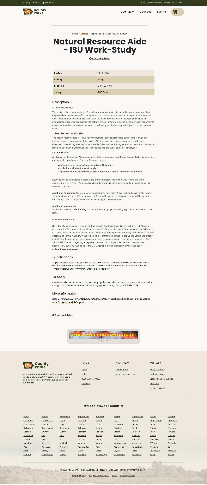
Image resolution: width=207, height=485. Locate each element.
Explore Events (157, 375)
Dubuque (82, 429)
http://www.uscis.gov (66, 251)
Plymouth (64, 448)
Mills (43, 444)
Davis (152, 425)
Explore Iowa (47, 2)
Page (26, 448)
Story (80, 452)
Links (84, 375)
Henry (152, 433)
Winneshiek (119, 455)
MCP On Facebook (125, 375)
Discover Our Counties (161, 380)
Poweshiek (137, 448)
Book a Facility (157, 371)
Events (161, 13)
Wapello (172, 452)
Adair (26, 418)
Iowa (62, 437)
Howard (171, 433)
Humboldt (28, 437)
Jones (153, 437)
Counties (144, 13)
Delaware (28, 429)
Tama (98, 452)
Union (134, 452)
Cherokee (172, 421)
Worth (153, 455)
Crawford (118, 425)
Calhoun (82, 421)
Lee (43, 440)
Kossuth (27, 440)
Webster (82, 455)
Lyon (116, 440)
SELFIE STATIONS (158, 389)
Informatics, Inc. (138, 471)
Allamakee (65, 418)
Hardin (117, 433)
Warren (27, 455)
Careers (35, 2)
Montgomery (120, 444)
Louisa (81, 440)
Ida (43, 437)
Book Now (125, 13)
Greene (27, 433)
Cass (116, 421)
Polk (98, 448)
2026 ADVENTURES (91, 380)
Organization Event (99, 477)
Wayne (63, 455)
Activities (154, 385)
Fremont (172, 429)
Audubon (100, 418)
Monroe (99, 444)
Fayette (117, 429)
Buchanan (28, 421)
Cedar (135, 421)
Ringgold (154, 448)
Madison (136, 440)
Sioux (62, 452)
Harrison (136, 433)
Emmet (99, 429)
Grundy (45, 433)
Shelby (45, 452)
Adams (45, 418)
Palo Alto (46, 448)
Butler (62, 421)
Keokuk (171, 437)
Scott (26, 452)
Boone (153, 418)
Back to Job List (100, 60)
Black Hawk (137, 418)
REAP (114, 477)
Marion (171, 440)
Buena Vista (47, 421)
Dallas (135, 425)
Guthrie (63, 433)
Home (75, 35)
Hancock (100, 433)
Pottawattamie (121, 448)
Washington (47, 455)
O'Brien (153, 444)
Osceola (172, 444)
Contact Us (122, 371)
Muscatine (137, 444)
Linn (61, 440)
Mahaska (154, 440)
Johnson (136, 437)
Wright (171, 455)
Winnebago (101, 455)
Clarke (45, 425)
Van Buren (155, 452)
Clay (62, 425)
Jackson (82, 437)
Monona (82, 444)
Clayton (81, 425)
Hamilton (82, 433)
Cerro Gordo (156, 421)
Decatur (172, 425)
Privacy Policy (79, 477)
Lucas (98, 440)
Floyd (134, 429)
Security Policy (127, 477)
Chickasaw (29, 425)
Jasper (99, 437)
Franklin (153, 429)
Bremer (171, 418)
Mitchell (63, 444)
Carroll (99, 421)
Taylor (117, 452)
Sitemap (86, 385)
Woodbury (137, 455)
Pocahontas (83, 448)
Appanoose (83, 418)
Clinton (99, 425)
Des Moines (47, 429)
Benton (117, 418)
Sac (169, 448)
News (25, 2)
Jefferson (118, 437)
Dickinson (64, 429)
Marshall (28, 444)
